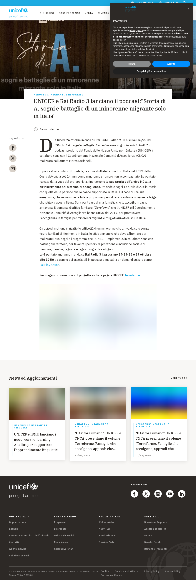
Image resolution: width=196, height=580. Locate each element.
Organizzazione (17, 522)
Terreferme (132, 275)
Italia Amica (61, 542)
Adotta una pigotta (155, 528)
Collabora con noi (19, 555)
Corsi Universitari (63, 548)
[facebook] (12, 148)
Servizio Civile (106, 542)
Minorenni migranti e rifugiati (58, 95)
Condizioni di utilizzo (126, 571)
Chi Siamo (47, 13)
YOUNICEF (105, 528)
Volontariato (106, 522)
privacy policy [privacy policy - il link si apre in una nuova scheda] (136, 30)
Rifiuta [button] (131, 64)
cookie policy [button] (119, 40)
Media (89, 13)
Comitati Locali (107, 535)
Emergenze (60, 528)
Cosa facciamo (69, 13)
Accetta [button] (171, 64)
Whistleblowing (17, 548)
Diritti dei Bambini (64, 535)
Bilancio (13, 528)
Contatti (14, 542)
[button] (188, 9)
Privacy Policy (151, 571)
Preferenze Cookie (111, 575)
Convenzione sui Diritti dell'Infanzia (29, 535)
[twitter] (12, 159)
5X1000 (148, 535)
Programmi (60, 522)
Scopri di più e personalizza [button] (151, 71)
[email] (12, 169)
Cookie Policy (172, 571)
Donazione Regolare (155, 522)
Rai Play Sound (49, 264)
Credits (105, 571)
